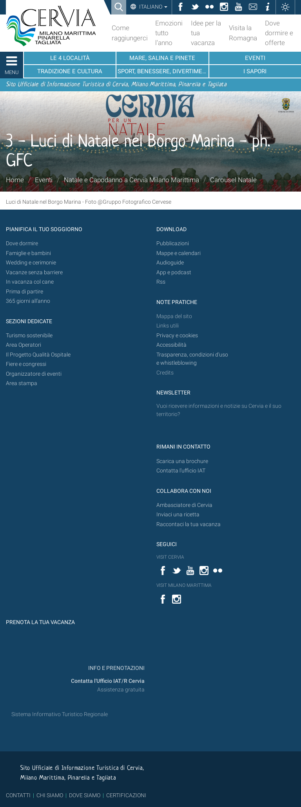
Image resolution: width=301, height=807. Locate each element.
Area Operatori (23, 345)
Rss (160, 282)
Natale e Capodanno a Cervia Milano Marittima (131, 180)
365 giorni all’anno (28, 301)
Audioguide (170, 262)
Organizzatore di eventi (34, 374)
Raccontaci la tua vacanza (188, 524)
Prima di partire (24, 291)
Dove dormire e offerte (279, 33)
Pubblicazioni (172, 243)
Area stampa (21, 383)
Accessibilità (171, 345)
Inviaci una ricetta (177, 514)
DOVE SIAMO (84, 795)
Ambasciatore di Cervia (184, 505)
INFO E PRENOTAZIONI (116, 668)
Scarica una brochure (182, 461)
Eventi (44, 180)
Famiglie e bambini (28, 253)
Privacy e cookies (177, 335)
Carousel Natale (233, 180)
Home (15, 180)
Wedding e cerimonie (31, 262)
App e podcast (173, 272)
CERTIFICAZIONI (126, 795)
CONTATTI (18, 795)
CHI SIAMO (49, 795)
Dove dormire (22, 243)
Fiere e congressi (26, 364)
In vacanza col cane (30, 282)
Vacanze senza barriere (34, 272)
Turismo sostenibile (29, 335)
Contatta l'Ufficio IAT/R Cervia (108, 681)
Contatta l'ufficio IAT (180, 470)
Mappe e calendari (178, 253)
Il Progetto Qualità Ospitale (38, 354)
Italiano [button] (152, 7)
